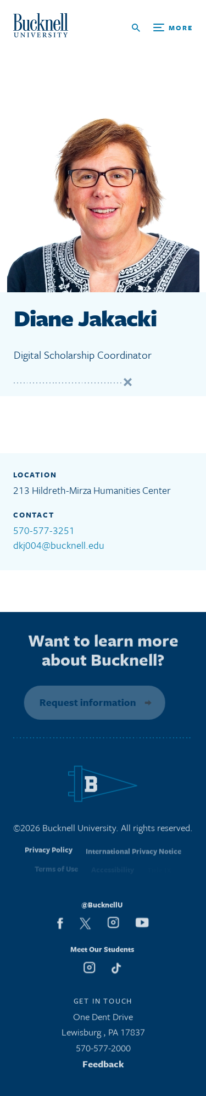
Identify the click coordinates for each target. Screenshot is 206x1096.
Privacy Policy (49, 855)
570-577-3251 (44, 530)
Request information (85, 702)
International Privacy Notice (133, 856)
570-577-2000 (103, 1051)
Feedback (103, 1066)
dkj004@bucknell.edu (58, 545)
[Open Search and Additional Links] (162, 28)
